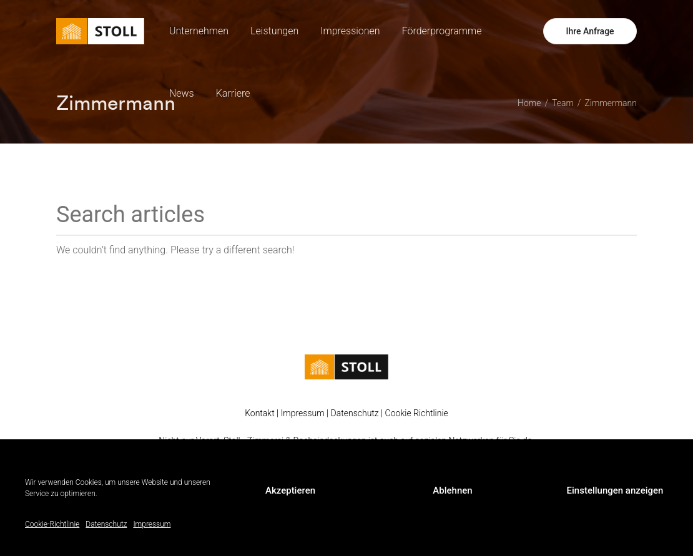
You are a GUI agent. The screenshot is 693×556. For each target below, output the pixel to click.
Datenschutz (106, 524)
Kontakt (260, 413)
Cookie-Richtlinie (52, 524)
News (181, 93)
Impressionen (350, 31)
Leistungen (274, 31)
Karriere (233, 93)
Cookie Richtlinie (416, 413)
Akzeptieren (290, 490)
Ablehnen (452, 490)
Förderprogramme (442, 31)
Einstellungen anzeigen (615, 490)
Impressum (151, 524)
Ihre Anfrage (590, 31)
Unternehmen (199, 31)
